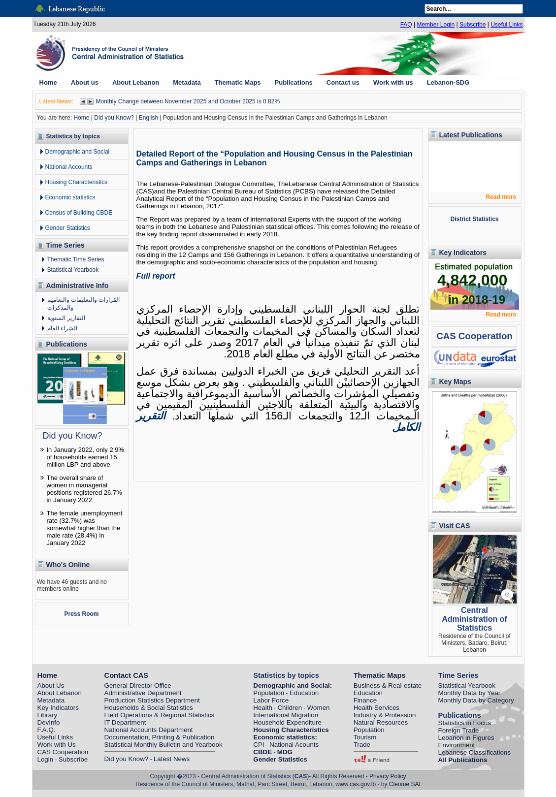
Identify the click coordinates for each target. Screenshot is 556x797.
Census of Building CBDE (79, 212)
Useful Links (507, 24)
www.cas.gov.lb (355, 784)
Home (81, 117)
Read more (501, 196)
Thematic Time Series (75, 259)
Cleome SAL (405, 784)
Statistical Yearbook (73, 269)
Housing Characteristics (76, 182)
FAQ (406, 24)
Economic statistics (70, 197)
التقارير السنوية (66, 318)
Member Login (436, 24)
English (148, 117)
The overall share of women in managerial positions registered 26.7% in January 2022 (84, 489)
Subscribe (472, 24)
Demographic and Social (77, 151)
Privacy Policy (387, 776)
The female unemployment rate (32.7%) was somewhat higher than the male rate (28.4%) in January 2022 (85, 528)
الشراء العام (62, 328)
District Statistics (474, 219)
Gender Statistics (67, 227)
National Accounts (69, 166)
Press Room (81, 613)
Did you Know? (114, 117)
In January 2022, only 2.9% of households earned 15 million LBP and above (86, 457)
